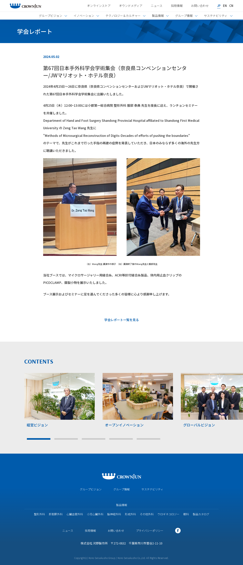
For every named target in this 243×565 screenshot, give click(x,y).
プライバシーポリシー (149, 531)
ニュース (156, 6)
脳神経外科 (114, 514)
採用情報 (177, 6)
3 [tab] (93, 439)
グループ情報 (121, 489)
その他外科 (147, 514)
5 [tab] (148, 439)
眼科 (186, 514)
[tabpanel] (59, 401)
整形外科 (39, 514)
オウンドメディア (130, 6)
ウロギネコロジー (168, 514)
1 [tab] (38, 439)
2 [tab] (66, 439)
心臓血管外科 (74, 514)
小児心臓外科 (95, 514)
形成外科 (130, 514)
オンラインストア (99, 6)
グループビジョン (91, 489)
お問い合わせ (200, 6)
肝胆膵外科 (56, 514)
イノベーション (84, 16)
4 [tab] (121, 439)
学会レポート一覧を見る (121, 319)
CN (231, 6)
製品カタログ (201, 514)
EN (225, 6)
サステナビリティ (152, 489)
